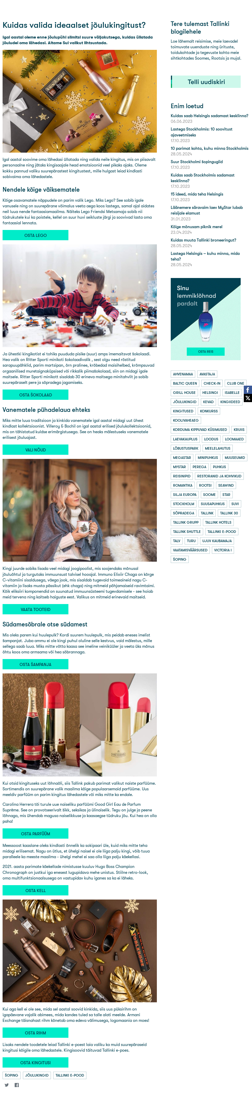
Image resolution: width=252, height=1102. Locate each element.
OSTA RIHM (35, 1033)
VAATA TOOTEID (35, 609)
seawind (226, 485)
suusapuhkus (213, 504)
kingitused (183, 411)
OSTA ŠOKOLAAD (35, 395)
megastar (182, 458)
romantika (182, 485)
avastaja (207, 374)
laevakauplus (185, 439)
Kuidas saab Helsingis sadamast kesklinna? (209, 115)
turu (191, 541)
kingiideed (230, 402)
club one (235, 383)
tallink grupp (186, 522)
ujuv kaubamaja (217, 541)
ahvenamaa (183, 374)
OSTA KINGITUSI (35, 1062)
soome (209, 495)
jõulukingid (37, 1075)
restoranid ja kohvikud (219, 476)
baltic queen (185, 383)
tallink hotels (218, 522)
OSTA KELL (35, 890)
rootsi (205, 485)
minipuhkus (208, 458)
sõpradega (183, 513)
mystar (179, 467)
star (226, 495)
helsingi (210, 393)
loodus (211, 439)
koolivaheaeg (186, 420)
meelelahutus (217, 448)
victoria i (223, 550)
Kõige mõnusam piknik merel (196, 226)
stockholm (183, 504)
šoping (11, 1075)
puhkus (219, 467)
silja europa (184, 495)
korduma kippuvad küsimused (200, 430)
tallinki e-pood (70, 1075)
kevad (208, 402)
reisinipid (182, 476)
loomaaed (234, 439)
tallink (207, 513)
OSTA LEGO (35, 235)
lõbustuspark (185, 448)
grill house (184, 393)
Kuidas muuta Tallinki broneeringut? (203, 240)
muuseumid (235, 458)
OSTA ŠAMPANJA (35, 664)
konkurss (209, 411)
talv (176, 541)
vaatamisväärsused (190, 550)
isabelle (232, 393)
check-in (212, 383)
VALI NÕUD (35, 450)
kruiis (239, 430)
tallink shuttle (187, 532)
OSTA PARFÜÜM (35, 833)
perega (199, 467)
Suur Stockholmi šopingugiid (197, 161)
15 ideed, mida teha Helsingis (197, 194)
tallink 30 (229, 513)
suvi (235, 504)
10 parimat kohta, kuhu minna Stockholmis (209, 148)
